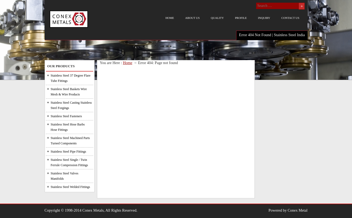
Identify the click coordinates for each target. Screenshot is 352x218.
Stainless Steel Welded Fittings (70, 187)
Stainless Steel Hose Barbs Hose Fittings (68, 127)
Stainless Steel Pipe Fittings (68, 151)
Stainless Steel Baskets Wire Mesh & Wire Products (69, 91)
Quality (217, 17)
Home (170, 17)
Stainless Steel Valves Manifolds (64, 176)
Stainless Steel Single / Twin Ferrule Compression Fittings (69, 162)
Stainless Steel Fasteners (66, 116)
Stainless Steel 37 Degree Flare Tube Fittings (71, 78)
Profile (241, 17)
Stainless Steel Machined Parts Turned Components (70, 140)
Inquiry (264, 17)
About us (192, 17)
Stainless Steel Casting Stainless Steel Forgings (71, 105)
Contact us (290, 17)
